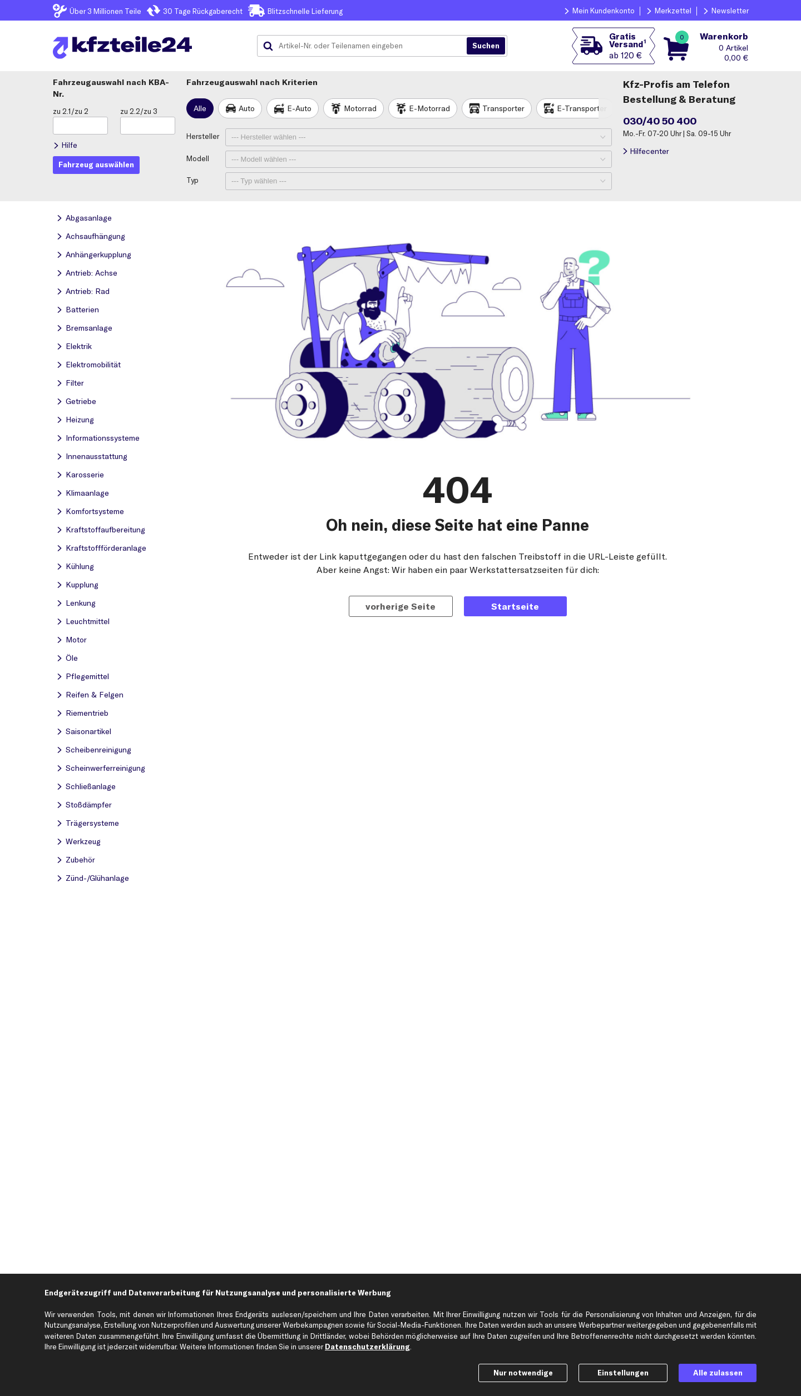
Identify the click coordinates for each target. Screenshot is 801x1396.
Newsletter (730, 10)
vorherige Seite (400, 606)
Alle (200, 108)
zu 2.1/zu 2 (70, 111)
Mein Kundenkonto (603, 10)
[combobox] (366, 46)
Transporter (503, 108)
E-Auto (299, 108)
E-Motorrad (429, 108)
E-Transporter (582, 108)
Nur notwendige (523, 1372)
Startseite (515, 606)
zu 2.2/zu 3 (138, 111)
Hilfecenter (649, 151)
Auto (247, 108)
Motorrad (360, 108)
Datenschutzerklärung (367, 1346)
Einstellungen (623, 1372)
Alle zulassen (718, 1372)
